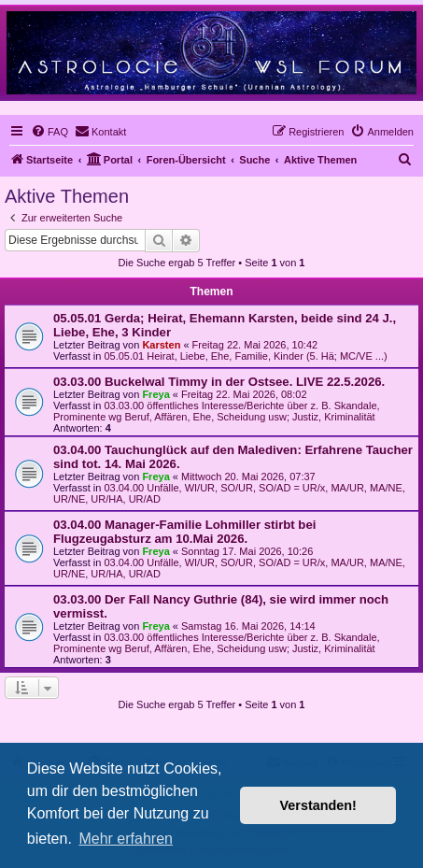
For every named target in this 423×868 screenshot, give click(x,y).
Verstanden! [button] (318, 805)
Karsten (161, 344)
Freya (155, 394)
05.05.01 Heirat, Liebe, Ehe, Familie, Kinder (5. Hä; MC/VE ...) (245, 356)
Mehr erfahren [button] (125, 839)
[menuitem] (49, 132)
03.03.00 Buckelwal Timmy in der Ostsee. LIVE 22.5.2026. (219, 382)
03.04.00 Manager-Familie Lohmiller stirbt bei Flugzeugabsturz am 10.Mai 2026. (184, 532)
